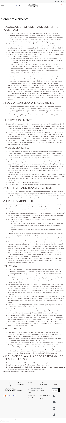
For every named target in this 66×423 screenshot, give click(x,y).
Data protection (45, 395)
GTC (41, 393)
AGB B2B (30, 397)
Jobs (29, 392)
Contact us (31, 395)
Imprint (42, 398)
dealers (20, 390)
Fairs (19, 393)
